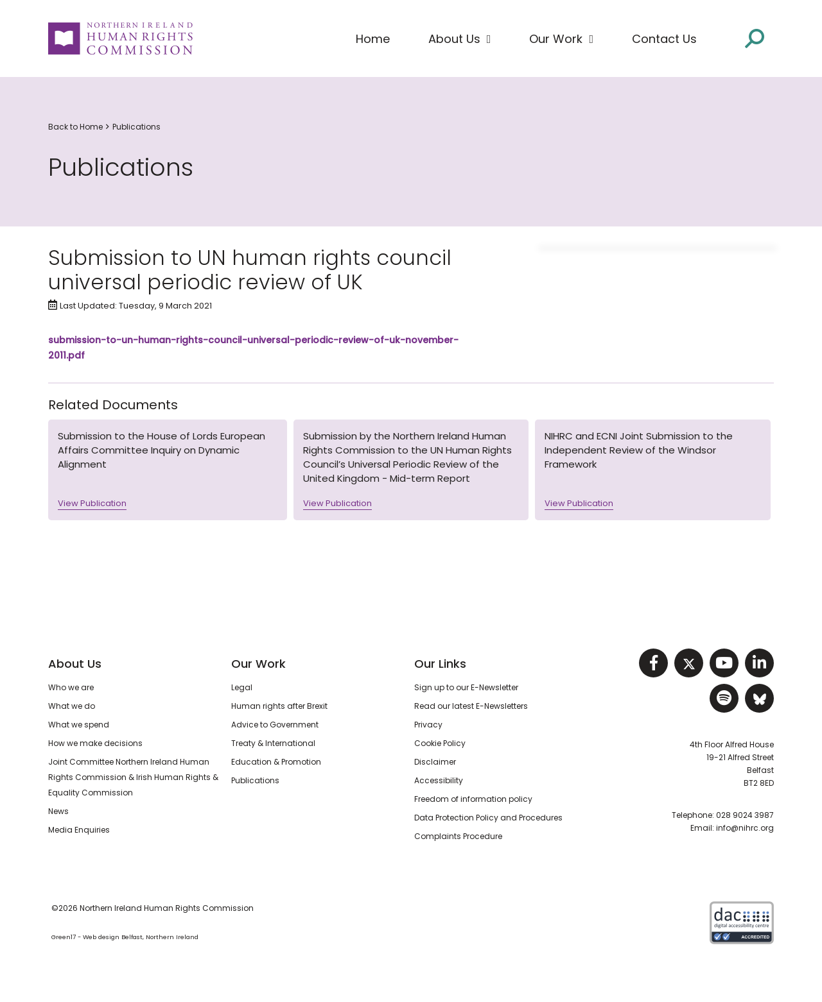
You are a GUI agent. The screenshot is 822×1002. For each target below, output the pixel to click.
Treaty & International (273, 743)
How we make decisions (95, 743)
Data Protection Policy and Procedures (488, 817)
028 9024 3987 (745, 815)
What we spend (78, 724)
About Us (74, 664)
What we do (71, 706)
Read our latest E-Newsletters (471, 706)
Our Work (258, 664)
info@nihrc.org (745, 827)
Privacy (428, 724)
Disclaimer (435, 761)
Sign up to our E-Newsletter (466, 687)
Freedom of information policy (473, 799)
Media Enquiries (79, 829)
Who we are (71, 687)
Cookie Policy (440, 743)
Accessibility (438, 780)
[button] (459, 39)
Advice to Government (275, 724)
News (58, 811)
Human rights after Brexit (279, 706)
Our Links (440, 664)
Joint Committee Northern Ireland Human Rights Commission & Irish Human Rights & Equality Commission (133, 777)
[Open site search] (754, 37)
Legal (241, 687)
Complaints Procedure (458, 836)
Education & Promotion (276, 761)
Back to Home (75, 126)
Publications (136, 126)
